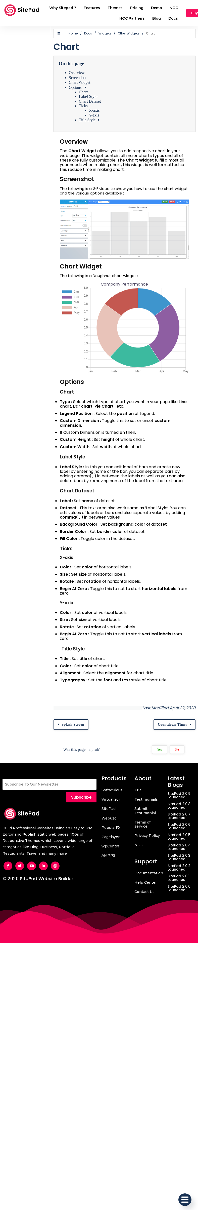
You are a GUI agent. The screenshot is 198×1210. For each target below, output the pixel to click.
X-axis (93, 110)
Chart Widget (78, 82)
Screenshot (76, 77)
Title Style (86, 120)
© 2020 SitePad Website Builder (38, 879)
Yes (158, 750)
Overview (75, 72)
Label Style (87, 96)
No (176, 750)
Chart (82, 92)
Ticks (82, 106)
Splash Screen (72, 725)
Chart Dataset (89, 101)
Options (74, 87)
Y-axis (93, 115)
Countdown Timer (171, 725)
